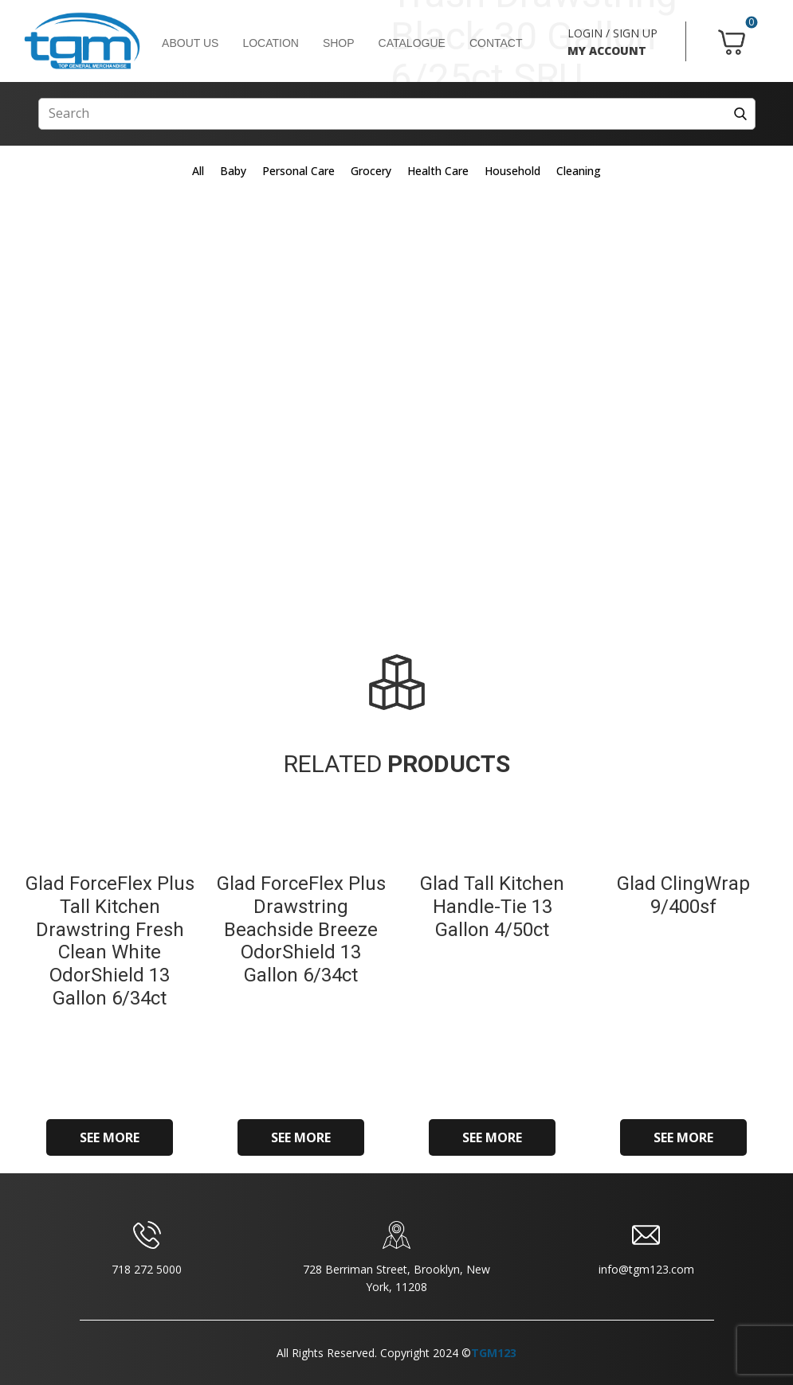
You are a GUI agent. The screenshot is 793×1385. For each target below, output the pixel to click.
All (198, 170)
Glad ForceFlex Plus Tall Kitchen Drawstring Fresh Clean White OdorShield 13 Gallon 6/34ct (110, 940)
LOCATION (270, 43)
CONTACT (496, 43)
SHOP (339, 43)
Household (512, 170)
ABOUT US (190, 43)
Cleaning (578, 170)
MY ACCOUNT (606, 50)
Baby (233, 170)
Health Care (438, 170)
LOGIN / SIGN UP (612, 33)
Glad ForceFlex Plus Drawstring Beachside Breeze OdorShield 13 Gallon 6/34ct (301, 929)
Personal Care (298, 170)
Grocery (371, 170)
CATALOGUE (412, 43)
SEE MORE (109, 1137)
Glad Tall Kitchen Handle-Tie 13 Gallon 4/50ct (492, 906)
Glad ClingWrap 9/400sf (683, 895)
